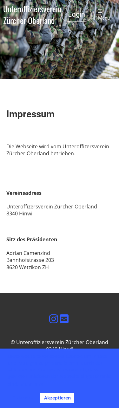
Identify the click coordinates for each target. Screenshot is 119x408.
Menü (104, 15)
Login (76, 14)
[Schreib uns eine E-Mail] (64, 318)
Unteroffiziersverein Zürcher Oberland (32, 15)
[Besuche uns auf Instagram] (53, 318)
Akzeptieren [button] (57, 398)
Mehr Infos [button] (32, 384)
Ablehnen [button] (22, 398)
